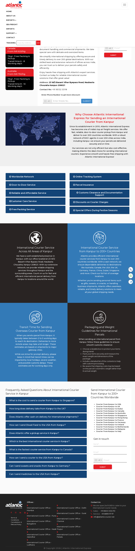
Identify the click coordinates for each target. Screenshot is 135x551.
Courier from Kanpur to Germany (111, 422)
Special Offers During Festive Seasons (95, 210)
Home (9, 11)
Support (11, 33)
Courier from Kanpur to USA (108, 404)
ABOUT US (10, 16)
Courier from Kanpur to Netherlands (112, 427)
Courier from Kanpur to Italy (108, 431)
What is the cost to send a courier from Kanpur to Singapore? (42, 400)
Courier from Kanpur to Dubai (109, 409)
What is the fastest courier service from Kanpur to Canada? (41, 449)
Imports (10, 29)
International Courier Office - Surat (71, 513)
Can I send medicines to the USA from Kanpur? (34, 474)
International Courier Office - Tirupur (69, 528)
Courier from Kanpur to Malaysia (110, 429)
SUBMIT (87, 101)
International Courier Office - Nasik (41, 529)
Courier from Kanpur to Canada (110, 411)
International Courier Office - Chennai (69, 520)
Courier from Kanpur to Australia (111, 413)
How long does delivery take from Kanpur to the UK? (37, 408)
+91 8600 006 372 (107, 511)
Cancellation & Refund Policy (16, 523)
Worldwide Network (21, 176)
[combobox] (47, 101)
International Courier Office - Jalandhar (39, 535)
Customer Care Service (23, 201)
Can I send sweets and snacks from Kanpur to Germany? (39, 466)
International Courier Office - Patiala (69, 535)
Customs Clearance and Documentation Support (99, 193)
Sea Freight (12, 24)
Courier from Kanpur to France (110, 420)
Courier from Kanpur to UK (108, 407)
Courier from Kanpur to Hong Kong (111, 418)
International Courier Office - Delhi (71, 508)
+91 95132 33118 (59, 89)
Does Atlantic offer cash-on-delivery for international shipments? (44, 417)
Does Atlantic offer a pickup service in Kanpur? (34, 433)
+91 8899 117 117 (107, 514)
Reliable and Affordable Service (27, 193)
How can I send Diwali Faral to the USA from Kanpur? (37, 425)
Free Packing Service (22, 209)
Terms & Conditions (15, 519)
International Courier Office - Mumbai (39, 509)
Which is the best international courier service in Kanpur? (39, 441)
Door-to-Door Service (22, 185)
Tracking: (11, 43)
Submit (113, 55)
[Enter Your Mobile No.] (61, 101)
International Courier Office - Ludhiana (39, 543)
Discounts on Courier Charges (90, 202)
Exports (11, 20)
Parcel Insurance (83, 185)
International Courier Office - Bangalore (39, 522)
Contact (10, 38)
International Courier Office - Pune (41, 516)
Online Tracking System (87, 176)
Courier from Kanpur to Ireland (110, 425)
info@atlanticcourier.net (104, 517)
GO (38, 43)
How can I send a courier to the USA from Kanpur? (36, 457)
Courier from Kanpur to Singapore (111, 415)
